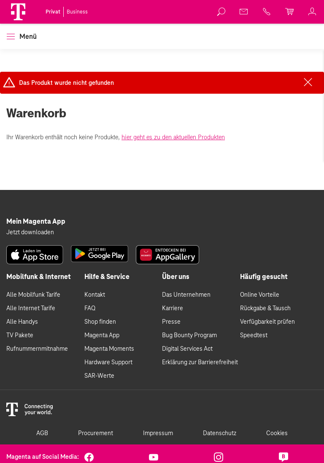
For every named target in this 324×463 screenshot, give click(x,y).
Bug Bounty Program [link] (189, 335)
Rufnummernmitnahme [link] (37, 349)
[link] (221, 12)
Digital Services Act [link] (187, 349)
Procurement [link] (95, 433)
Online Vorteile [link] (259, 295)
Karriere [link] (172, 308)
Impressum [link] (158, 433)
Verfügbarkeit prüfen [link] (267, 322)
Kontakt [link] (94, 295)
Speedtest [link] (253, 335)
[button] (18, 12)
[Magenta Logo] (18, 12)
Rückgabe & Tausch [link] (265, 308)
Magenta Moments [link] (109, 349)
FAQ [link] (89, 308)
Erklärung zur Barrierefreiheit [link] (200, 362)
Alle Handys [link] (22, 322)
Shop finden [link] (100, 322)
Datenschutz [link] (219, 433)
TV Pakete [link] (19, 335)
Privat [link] (53, 11)
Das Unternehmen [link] (186, 295)
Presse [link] (171, 322)
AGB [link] (42, 433)
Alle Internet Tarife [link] (30, 308)
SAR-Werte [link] (99, 376)
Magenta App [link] (101, 335)
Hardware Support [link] (108, 362)
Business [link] (77, 12)
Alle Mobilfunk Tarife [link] (33, 295)
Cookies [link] (277, 433)
